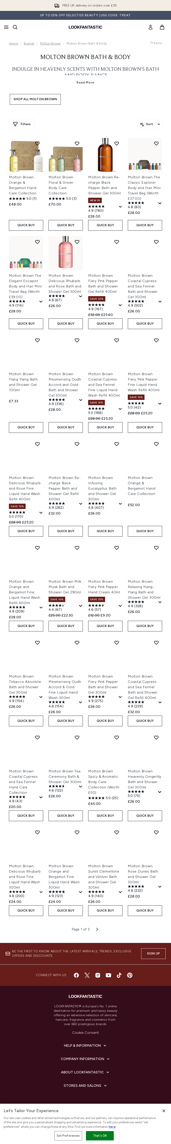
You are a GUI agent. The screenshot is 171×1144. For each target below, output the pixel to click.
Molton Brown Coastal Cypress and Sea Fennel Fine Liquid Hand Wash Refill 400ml (104, 384)
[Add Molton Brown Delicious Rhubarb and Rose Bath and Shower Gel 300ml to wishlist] (77, 241)
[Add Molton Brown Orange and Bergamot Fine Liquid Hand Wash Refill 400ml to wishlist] (37, 547)
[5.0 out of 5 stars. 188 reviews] (103, 411)
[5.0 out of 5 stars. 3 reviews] (63, 198)
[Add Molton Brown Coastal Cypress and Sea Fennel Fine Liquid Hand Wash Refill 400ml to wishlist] (116, 340)
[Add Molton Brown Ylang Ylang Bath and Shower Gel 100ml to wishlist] (37, 340)
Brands (29, 43)
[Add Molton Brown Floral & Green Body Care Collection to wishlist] (77, 143)
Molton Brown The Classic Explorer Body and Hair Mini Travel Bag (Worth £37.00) (144, 188)
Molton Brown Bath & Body (85, 57)
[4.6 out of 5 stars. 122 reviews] (63, 789)
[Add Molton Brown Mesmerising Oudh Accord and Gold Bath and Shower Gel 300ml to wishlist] (77, 340)
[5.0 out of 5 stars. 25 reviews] (103, 798)
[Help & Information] (85, 1045)
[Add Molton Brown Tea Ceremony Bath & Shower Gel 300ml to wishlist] (77, 737)
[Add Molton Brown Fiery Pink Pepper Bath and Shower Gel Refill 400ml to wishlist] (116, 241)
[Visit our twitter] (87, 975)
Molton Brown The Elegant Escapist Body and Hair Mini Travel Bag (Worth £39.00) (25, 286)
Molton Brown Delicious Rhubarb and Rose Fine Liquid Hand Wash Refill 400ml (25, 488)
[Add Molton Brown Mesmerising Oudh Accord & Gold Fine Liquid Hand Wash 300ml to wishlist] (77, 642)
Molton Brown (50, 43)
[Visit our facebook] (76, 975)
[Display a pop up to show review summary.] (120, 206)
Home (13, 43)
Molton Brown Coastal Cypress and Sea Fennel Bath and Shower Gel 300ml (143, 286)
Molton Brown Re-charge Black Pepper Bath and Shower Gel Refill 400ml (65, 488)
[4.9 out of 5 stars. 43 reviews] (23, 799)
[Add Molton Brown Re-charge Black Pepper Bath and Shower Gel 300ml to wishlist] (116, 143)
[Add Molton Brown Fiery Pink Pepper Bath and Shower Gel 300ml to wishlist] (116, 642)
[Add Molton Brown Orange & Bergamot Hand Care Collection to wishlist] (37, 143)
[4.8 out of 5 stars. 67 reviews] (63, 298)
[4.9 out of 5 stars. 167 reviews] (103, 307)
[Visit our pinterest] (129, 975)
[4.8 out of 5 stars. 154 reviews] (63, 704)
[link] (150, 27)
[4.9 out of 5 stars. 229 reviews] (142, 704)
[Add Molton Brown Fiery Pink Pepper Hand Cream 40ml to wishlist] (116, 547)
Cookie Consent (85, 1032)
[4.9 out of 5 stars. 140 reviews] (103, 894)
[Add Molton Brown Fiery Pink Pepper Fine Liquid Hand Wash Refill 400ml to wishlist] (156, 340)
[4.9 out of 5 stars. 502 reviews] (142, 304)
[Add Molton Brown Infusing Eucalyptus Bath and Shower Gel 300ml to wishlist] (116, 444)
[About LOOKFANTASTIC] (85, 1072)
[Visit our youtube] (108, 975)
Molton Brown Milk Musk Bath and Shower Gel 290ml (65, 586)
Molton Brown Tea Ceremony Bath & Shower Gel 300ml (65, 776)
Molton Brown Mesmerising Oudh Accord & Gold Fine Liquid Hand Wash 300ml (65, 687)
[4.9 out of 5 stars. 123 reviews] (63, 894)
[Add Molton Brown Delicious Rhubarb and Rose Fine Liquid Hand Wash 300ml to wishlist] (37, 832)
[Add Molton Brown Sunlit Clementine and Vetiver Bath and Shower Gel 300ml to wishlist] (116, 832)
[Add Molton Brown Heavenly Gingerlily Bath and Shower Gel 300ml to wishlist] (156, 737)
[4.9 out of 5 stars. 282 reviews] (63, 506)
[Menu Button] (6, 27)
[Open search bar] (15, 27)
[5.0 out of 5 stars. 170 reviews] (23, 515)
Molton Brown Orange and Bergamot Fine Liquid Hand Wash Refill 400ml (24, 592)
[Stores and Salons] (86, 1086)
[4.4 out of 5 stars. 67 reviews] (63, 608)
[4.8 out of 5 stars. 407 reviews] (103, 506)
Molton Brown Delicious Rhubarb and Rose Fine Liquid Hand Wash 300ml (25, 877)
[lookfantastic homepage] (85, 27)
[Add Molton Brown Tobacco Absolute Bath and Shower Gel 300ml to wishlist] (37, 642)
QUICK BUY (26, 225)
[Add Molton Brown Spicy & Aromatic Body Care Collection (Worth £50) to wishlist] (116, 737)
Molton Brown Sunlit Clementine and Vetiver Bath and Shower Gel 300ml (103, 877)
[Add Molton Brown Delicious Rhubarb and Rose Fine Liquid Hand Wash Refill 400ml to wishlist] (37, 444)
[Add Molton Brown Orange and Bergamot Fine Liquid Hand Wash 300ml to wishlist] (77, 832)
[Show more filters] (21, 124)
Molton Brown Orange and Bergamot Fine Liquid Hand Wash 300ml (64, 877)
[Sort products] (150, 124)
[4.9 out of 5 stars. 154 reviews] (23, 699)
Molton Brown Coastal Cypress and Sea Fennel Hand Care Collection (23, 782)
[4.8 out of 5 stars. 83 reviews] (142, 205)
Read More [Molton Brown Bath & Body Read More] (85, 82)
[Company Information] (85, 1059)
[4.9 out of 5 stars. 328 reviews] (142, 604)
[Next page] (97, 929)
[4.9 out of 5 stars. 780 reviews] (103, 209)
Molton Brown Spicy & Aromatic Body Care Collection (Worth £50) (104, 782)
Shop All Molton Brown (35, 99)
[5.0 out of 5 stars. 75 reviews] (142, 794)
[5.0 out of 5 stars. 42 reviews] (142, 406)
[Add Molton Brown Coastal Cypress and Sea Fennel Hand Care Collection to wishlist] (37, 737)
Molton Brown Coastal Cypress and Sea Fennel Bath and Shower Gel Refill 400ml (143, 687)
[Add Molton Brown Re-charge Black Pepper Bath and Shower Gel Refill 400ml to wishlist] (77, 444)
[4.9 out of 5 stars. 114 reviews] (23, 304)
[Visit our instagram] (97, 975)
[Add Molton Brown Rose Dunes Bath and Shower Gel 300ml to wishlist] (156, 832)
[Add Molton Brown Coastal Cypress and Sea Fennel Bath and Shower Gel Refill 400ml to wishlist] (156, 642)
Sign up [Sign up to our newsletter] (153, 953)
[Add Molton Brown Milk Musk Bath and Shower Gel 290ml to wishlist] (77, 547)
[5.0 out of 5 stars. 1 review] (23, 198)
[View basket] (162, 27)
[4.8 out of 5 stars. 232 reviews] (142, 889)
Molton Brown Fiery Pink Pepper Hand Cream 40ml (104, 586)
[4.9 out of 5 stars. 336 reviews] (63, 402)
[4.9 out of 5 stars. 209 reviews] (24, 610)
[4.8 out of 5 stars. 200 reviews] (24, 894)
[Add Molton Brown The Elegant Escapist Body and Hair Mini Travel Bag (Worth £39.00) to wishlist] (37, 241)
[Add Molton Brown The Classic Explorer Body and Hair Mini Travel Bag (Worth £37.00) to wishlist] (156, 143)
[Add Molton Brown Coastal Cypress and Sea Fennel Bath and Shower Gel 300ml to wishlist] (156, 241)
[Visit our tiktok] (119, 975)
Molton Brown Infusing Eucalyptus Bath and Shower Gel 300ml (102, 488)
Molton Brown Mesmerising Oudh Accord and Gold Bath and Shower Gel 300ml (65, 384)
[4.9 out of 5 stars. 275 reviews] (103, 699)
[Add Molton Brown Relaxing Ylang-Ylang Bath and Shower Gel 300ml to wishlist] (156, 547)
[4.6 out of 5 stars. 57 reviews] (103, 608)
